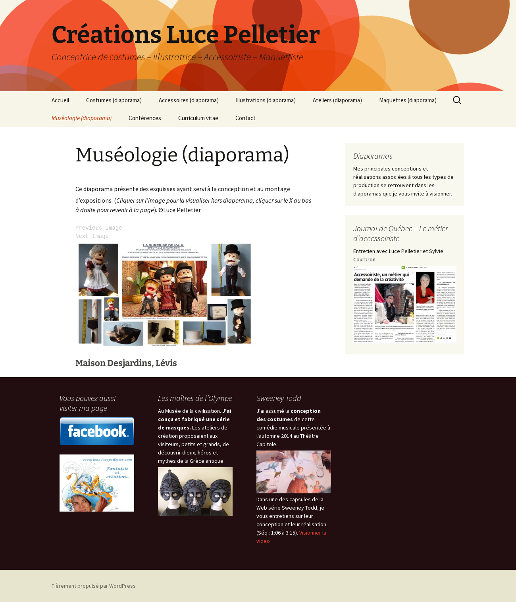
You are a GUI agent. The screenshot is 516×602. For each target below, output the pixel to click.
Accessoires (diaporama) (189, 100)
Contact (245, 118)
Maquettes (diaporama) (408, 100)
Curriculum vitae (198, 118)
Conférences (145, 118)
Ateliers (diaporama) (337, 100)
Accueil (60, 100)
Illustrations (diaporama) (266, 100)
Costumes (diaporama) (114, 100)
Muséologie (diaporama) (82, 118)
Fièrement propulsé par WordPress (94, 585)
